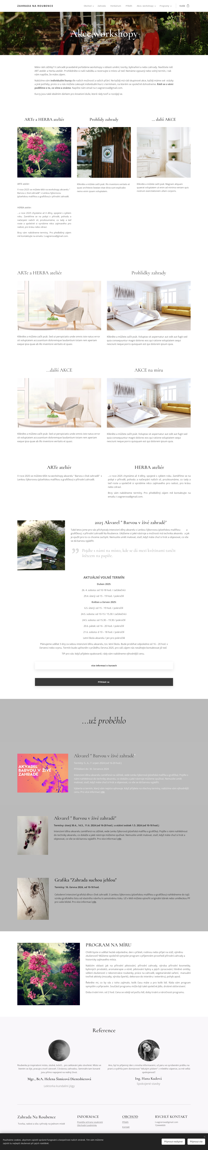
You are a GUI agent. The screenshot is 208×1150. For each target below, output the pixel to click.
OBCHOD (130, 1116)
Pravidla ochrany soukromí (90, 1122)
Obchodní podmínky (87, 1125)
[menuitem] (87, 6)
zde (103, 792)
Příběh (125, 1122)
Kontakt (126, 1127)
